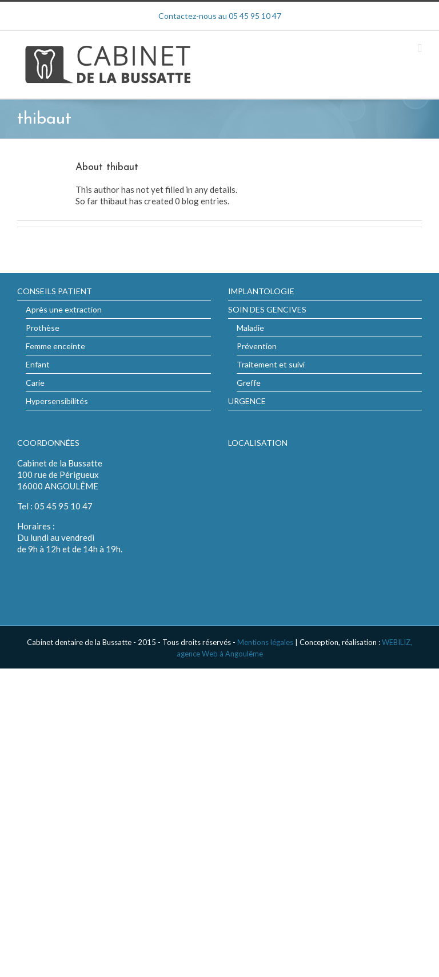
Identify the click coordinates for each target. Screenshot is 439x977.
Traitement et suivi (271, 364)
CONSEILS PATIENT (54, 291)
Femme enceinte (55, 346)
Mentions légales (265, 642)
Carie (35, 382)
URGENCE (247, 401)
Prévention (257, 346)
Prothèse (42, 328)
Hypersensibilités (57, 401)
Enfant (38, 364)
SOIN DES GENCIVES (267, 309)
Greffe (249, 382)
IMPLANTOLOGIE (261, 291)
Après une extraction (64, 309)
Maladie (250, 328)
